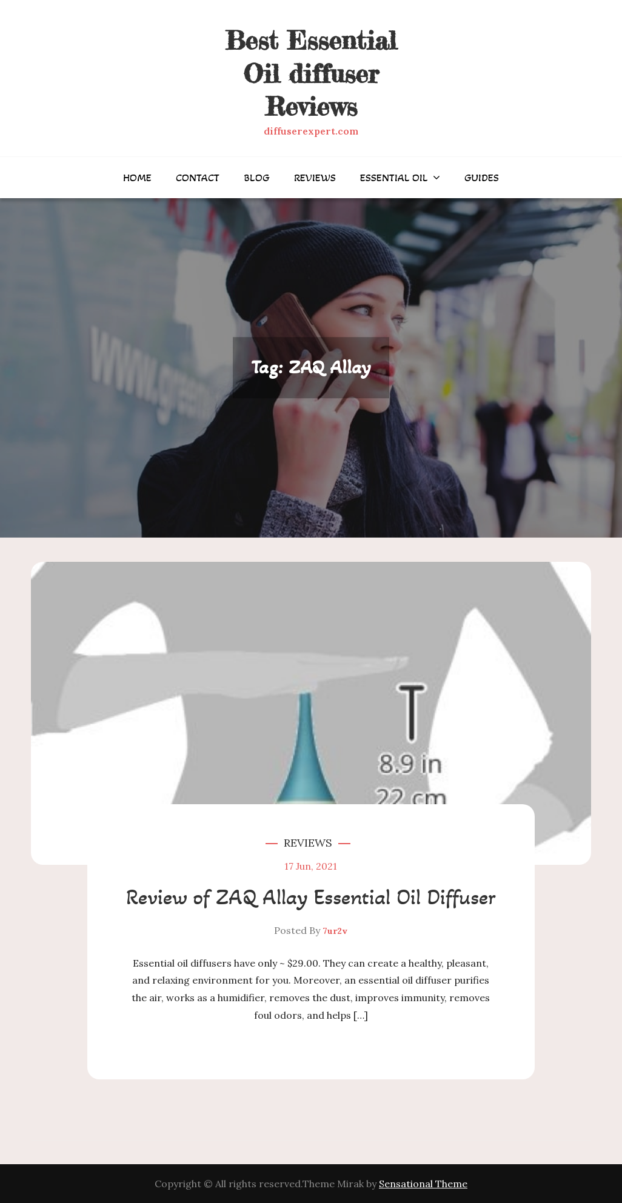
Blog (257, 177)
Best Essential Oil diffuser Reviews (310, 73)
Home (137, 177)
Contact (197, 177)
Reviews (315, 177)
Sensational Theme (423, 1184)
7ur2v (335, 930)
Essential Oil (394, 177)
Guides (481, 177)
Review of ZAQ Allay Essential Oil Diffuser (311, 897)
